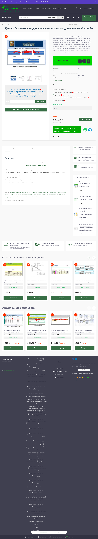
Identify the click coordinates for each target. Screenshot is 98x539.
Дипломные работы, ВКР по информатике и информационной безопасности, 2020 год (36, 454)
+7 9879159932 (7, 359)
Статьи (36, 527)
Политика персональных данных (82, 373)
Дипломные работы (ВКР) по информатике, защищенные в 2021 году (36, 401)
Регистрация (91, 8)
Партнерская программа (59, 371)
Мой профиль (59, 374)
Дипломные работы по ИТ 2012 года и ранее (46, 195)
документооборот (11, 200)
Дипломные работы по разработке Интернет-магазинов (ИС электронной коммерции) (36, 442)
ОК (64, 532)
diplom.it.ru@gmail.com (9, 370)
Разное (36, 524)
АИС (16, 200)
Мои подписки (59, 377)
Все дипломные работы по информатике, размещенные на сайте (44, 194)
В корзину (85, 119)
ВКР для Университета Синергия (36, 396)
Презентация (57, 95)
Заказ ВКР (37, 8)
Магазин (59, 359)
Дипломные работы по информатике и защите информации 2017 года (36, 475)
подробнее (8, 185)
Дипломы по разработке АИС (22, 194)
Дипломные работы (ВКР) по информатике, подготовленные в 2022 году (36, 388)
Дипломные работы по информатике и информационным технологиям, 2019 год (36, 461)
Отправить (40, 101)
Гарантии (30, 8)
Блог (59, 362)
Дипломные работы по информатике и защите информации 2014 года (36, 492)
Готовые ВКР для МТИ (36, 393)
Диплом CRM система (36, 521)
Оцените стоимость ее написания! (36, 165)
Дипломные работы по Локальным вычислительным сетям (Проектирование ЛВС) (36, 435)
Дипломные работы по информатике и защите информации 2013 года (36, 506)
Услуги (25, 8)
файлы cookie (43, 532)
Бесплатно (36, 530)
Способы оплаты (57, 8)
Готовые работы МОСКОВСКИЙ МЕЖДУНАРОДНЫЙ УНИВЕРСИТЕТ (36, 499)
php (5, 200)
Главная (4, 24)
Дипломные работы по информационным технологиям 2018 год (36, 468)
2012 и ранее (21, 200)
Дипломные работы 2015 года (36, 487)
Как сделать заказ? (47, 8)
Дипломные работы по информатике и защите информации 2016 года (36, 482)
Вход (85, 8)
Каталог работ (7, 17)
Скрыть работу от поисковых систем (63, 92)
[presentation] (89, 258)
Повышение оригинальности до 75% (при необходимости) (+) (71, 97)
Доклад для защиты (59, 100)
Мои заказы (59, 368)
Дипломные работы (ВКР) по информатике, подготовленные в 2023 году (36, 365)
